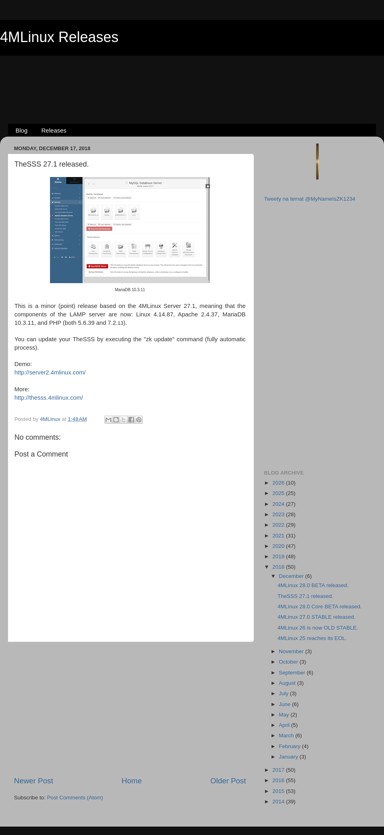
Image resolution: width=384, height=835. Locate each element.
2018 (279, 567)
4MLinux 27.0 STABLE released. (317, 617)
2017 (279, 770)
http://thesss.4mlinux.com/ (48, 397)
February (290, 746)
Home (132, 781)
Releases (54, 130)
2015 (279, 791)
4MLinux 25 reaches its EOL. (312, 638)
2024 (279, 504)
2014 (279, 802)
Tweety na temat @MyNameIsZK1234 (309, 199)
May (284, 715)
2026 (279, 483)
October (289, 662)
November (292, 651)
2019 (279, 556)
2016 (279, 780)
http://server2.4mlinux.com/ (50, 372)
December (292, 576)
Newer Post (33, 781)
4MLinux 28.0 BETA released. (313, 585)
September (293, 673)
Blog (22, 130)
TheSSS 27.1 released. (306, 596)
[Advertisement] (192, 76)
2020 (279, 546)
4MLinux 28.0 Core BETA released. (320, 607)
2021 (279, 536)
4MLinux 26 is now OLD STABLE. (318, 628)
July (284, 693)
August (288, 683)
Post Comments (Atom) (75, 798)
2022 (279, 525)
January (289, 757)
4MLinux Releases (59, 37)
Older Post (228, 781)
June (285, 704)
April (285, 725)
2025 (279, 493)
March (287, 735)
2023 (279, 514)
